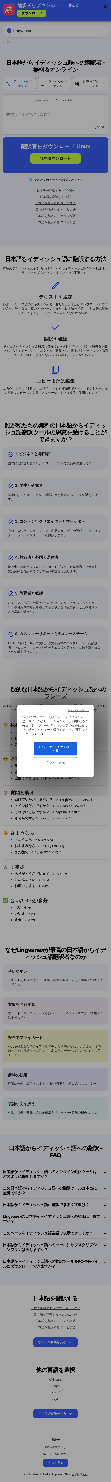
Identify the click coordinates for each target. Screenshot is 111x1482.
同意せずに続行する (78, 710)
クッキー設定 (55, 762)
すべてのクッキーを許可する (55, 748)
